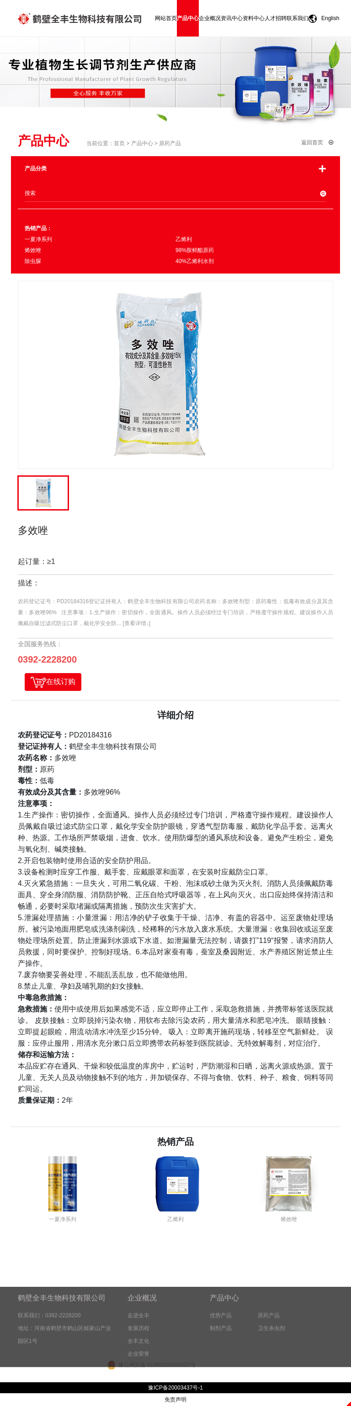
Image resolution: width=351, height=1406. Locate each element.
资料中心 (254, 18)
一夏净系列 (38, 239)
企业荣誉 (138, 1377)
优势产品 (226, 1339)
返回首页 (317, 142)
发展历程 (138, 1351)
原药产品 (170, 143)
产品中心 (188, 18)
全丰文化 (138, 1364)
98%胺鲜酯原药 (195, 250)
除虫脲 (33, 261)
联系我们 (297, 18)
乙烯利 (184, 239)
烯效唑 (33, 250)
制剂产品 (226, 1351)
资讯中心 (232, 18)
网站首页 (166, 18)
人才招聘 (276, 18)
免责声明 (175, 1399)
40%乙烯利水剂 (195, 261)
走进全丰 (138, 1339)
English (321, 19)
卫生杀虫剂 (277, 1351)
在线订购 (53, 682)
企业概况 (210, 18)
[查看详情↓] (136, 623)
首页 (119, 143)
